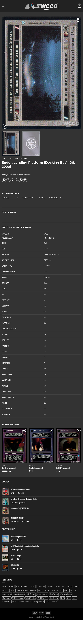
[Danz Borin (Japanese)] (41, 445)
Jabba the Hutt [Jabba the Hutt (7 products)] (7, 594)
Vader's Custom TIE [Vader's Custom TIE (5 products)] (25, 602)
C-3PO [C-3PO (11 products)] (32, 586)
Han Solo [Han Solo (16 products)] (47, 590)
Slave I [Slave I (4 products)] (14, 602)
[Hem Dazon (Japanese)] (14, 445)
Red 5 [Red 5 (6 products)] (74, 598)
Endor (25, 158)
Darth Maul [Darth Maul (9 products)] (50, 586)
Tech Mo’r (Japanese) (63, 468)
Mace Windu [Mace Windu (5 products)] (53, 594)
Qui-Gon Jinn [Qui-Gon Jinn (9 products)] (53, 598)
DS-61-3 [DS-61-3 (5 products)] (5, 590)
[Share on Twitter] (12, 180)
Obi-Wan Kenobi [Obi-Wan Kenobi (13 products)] (17, 598)
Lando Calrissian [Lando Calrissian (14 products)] (19, 594)
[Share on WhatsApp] (4, 180)
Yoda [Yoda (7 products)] (47, 602)
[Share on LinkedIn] (25, 180)
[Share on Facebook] (8, 180)
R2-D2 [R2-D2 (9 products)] (62, 598)
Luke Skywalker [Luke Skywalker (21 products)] (42, 594)
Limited (18, 158)
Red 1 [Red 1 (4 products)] (68, 598)
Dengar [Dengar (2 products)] (69, 586)
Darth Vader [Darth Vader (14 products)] (60, 586)
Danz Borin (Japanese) (36, 468)
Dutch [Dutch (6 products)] (12, 590)
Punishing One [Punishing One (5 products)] (42, 598)
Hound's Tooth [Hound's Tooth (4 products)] (57, 590)
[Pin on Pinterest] (21, 180)
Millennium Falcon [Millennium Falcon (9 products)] (66, 594)
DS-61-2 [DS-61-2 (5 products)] (76, 586)
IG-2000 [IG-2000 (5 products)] (73, 590)
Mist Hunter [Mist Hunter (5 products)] (6, 598)
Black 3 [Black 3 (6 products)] (11, 586)
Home (4, 158)
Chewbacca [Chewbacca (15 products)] (41, 586)
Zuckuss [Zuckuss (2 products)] (54, 602)
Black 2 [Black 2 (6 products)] (4, 586)
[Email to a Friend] (17, 180)
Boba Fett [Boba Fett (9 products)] (19, 586)
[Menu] (3, 6)
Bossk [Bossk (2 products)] (26, 586)
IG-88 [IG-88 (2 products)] (66, 590)
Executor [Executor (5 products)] (33, 590)
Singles (10, 158)
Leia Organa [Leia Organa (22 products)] (31, 594)
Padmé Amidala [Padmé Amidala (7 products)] (30, 598)
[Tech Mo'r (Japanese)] (68, 445)
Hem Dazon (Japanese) (9, 468)
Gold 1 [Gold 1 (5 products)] (40, 590)
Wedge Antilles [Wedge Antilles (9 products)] (39, 602)
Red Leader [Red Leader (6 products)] (6, 602)
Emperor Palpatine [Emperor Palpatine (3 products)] (22, 590)
